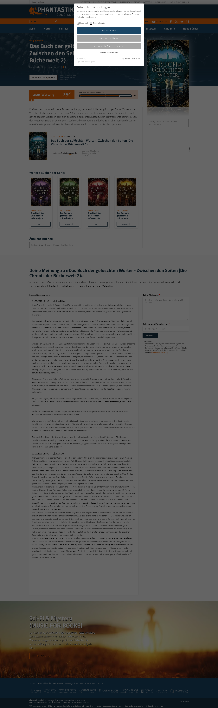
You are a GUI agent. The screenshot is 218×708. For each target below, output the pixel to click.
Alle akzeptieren (109, 30)
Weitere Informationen (109, 52)
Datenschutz (136, 58)
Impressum (125, 58)
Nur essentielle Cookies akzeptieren (109, 46)
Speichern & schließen (109, 38)
